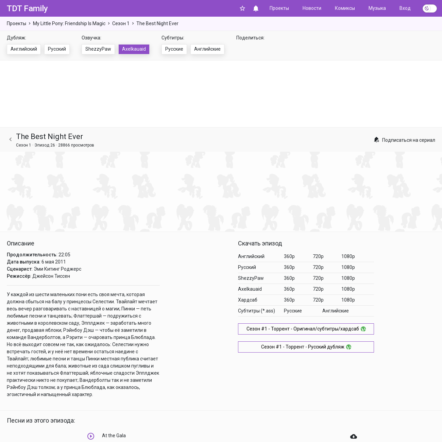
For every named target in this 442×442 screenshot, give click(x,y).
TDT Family (27, 8)
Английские (207, 49)
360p (289, 256)
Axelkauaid (134, 49)
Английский (24, 49)
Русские (174, 49)
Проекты (279, 8)
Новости (312, 8)
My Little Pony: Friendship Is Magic (69, 23)
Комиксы (345, 8)
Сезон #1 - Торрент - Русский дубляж (306, 347)
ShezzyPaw (98, 49)
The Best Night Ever (157, 23)
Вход (405, 8)
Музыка (377, 8)
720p (318, 256)
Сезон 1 (121, 23)
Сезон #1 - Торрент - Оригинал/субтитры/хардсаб (306, 329)
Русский (57, 49)
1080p (348, 256)
